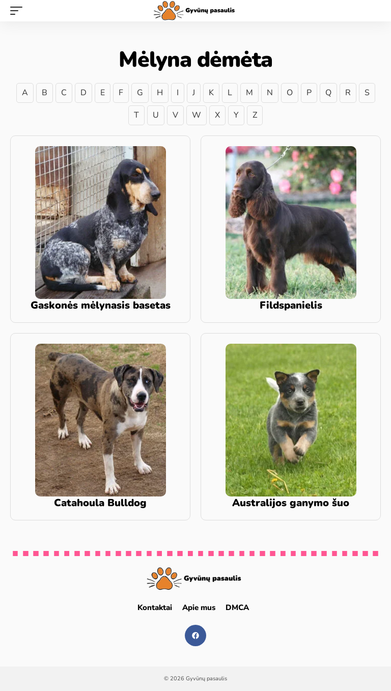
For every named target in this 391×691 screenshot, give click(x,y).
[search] (373, 11)
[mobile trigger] (18, 11)
